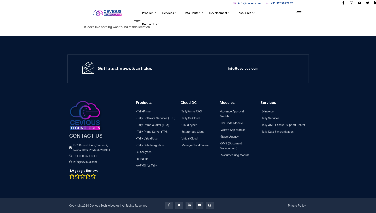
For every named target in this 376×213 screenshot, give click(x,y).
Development (219, 13)
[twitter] (179, 205)
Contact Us (151, 24)
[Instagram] (351, 3)
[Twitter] (367, 3)
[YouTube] (359, 3)
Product (149, 13)
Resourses (245, 13)
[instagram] (210, 205)
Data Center (193, 13)
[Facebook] (343, 3)
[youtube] (199, 205)
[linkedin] (189, 205)
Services (169, 13)
